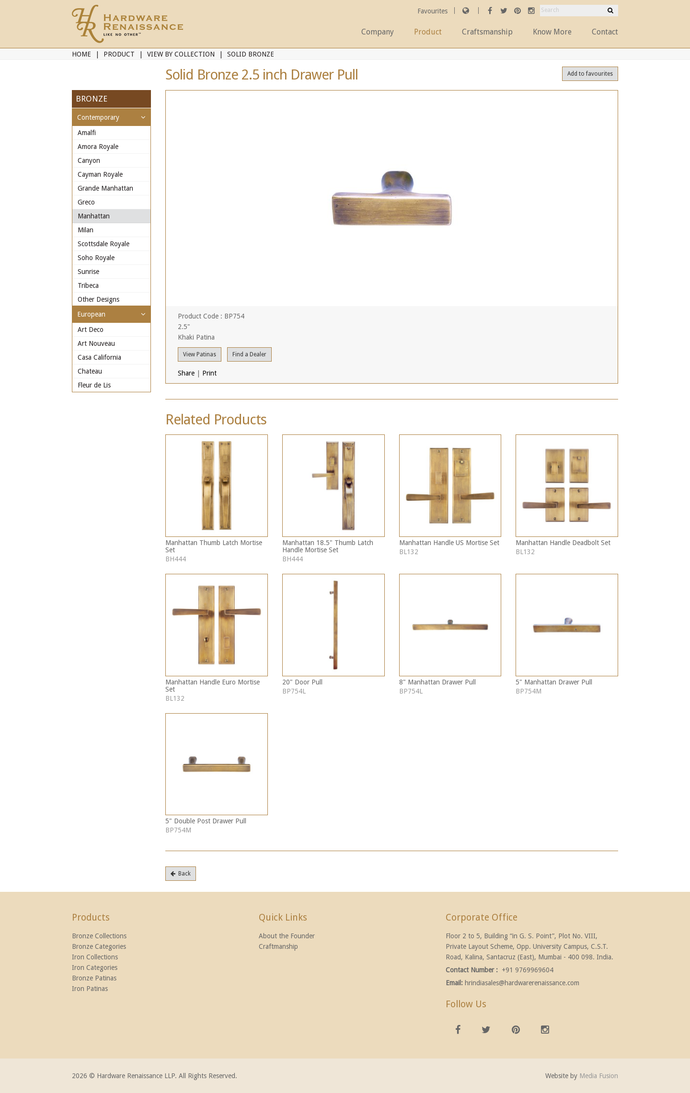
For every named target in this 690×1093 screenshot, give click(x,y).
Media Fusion (598, 1076)
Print (209, 373)
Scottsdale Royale (103, 244)
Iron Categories (94, 967)
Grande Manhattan (105, 188)
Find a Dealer (249, 354)
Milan (85, 230)
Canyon (89, 160)
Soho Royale (96, 258)
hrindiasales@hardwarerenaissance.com (522, 983)
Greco (86, 202)
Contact (605, 31)
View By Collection (181, 54)
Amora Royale (98, 146)
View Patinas (199, 354)
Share (186, 373)
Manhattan (94, 216)
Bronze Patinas (94, 978)
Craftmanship (278, 946)
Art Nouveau (96, 343)
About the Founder (287, 936)
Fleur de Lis (94, 385)
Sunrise (88, 271)
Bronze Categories (99, 946)
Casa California (99, 357)
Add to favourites (590, 73)
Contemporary (98, 117)
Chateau (90, 371)
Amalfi (87, 133)
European (91, 314)
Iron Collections (95, 957)
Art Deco (91, 329)
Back (181, 873)
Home (81, 54)
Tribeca (88, 285)
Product (428, 31)
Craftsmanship (487, 31)
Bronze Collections (99, 936)
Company (377, 31)
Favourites (433, 11)
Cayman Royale (100, 174)
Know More (552, 31)
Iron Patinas (90, 988)
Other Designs (98, 299)
